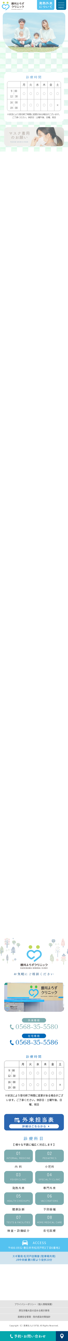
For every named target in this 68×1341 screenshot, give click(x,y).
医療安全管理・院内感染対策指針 (34, 1317)
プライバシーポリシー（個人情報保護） (34, 1304)
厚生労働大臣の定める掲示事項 (34, 1310)
